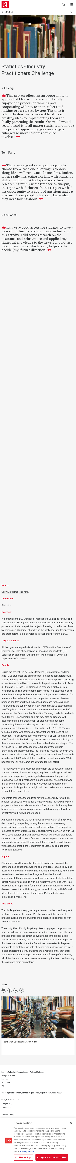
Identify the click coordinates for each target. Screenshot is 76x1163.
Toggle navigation (72, 12)
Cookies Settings (8, 1115)
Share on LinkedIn (15, 990)
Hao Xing (23, 591)
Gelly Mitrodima (9, 591)
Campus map (6, 1104)
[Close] (71, 1123)
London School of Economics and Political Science (5, 4)
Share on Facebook (9, 990)
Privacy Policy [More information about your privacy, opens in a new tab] (27, 1151)
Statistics (6, 605)
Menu (72, 4)
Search (63, 4)
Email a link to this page (3, 990)
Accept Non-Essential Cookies (51, 1157)
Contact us (6, 1108)
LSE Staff (8, 12)
